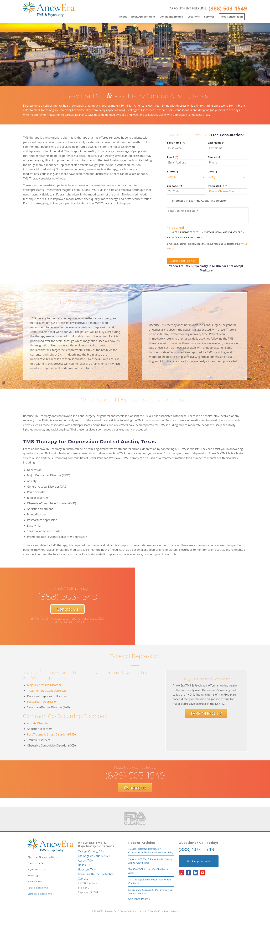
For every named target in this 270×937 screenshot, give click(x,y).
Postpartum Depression (42, 702)
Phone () (214, 157)
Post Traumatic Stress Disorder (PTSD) (51, 734)
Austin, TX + (85, 860)
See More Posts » (139, 899)
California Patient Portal (40, 893)
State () (172, 171)
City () (212, 171)
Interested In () (218, 186)
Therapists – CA (36, 863)
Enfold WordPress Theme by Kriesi (163, 911)
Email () (172, 157)
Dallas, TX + (85, 865)
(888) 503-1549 (196, 849)
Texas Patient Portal (38, 887)
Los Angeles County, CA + (94, 856)
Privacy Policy (34, 881)
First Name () (176, 142)
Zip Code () (174, 186)
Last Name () (216, 142)
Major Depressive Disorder (44, 685)
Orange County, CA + (91, 851)
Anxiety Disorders (38, 723)
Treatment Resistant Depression (47, 691)
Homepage (33, 875)
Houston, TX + (87, 869)
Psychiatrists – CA (37, 869)
